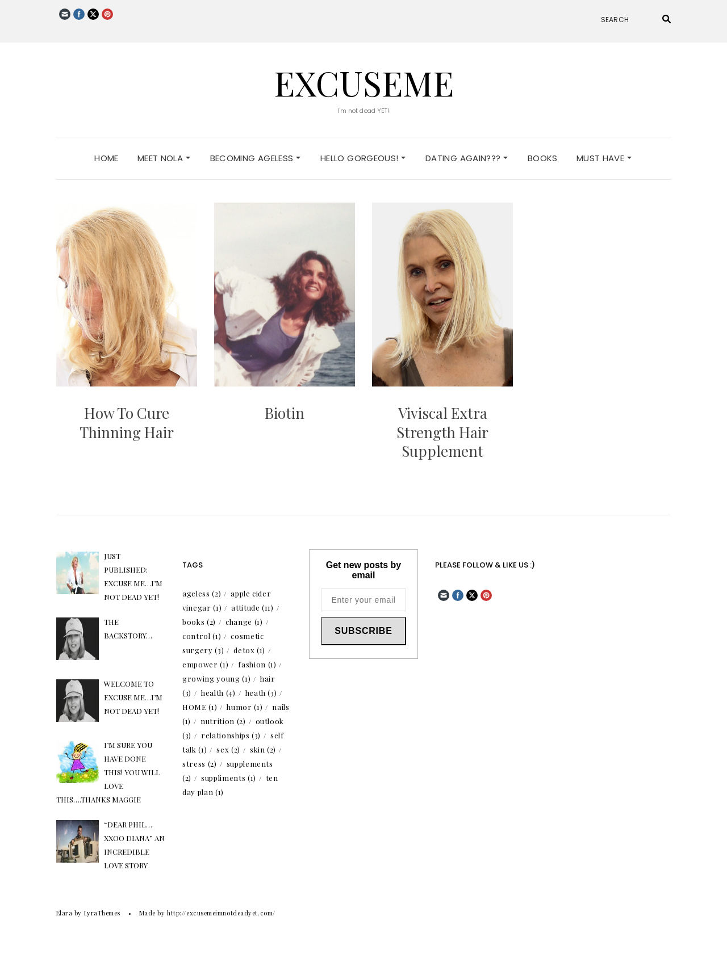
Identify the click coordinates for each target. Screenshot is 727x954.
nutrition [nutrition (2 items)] (222, 721)
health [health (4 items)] (218, 692)
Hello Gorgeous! (363, 158)
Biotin (284, 413)
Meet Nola (163, 158)
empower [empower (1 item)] (205, 664)
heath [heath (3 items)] (261, 692)
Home (106, 158)
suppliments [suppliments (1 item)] (228, 778)
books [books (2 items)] (199, 622)
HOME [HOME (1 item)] (199, 707)
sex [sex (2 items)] (228, 749)
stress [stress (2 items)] (199, 763)
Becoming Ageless (255, 158)
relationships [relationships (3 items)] (231, 735)
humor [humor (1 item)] (244, 707)
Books (543, 158)
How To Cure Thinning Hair (127, 422)
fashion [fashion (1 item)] (257, 664)
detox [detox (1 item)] (249, 650)
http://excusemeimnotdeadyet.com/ (221, 913)
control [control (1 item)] (201, 636)
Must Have (604, 158)
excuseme (364, 82)
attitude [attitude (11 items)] (252, 607)
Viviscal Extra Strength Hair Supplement (442, 432)
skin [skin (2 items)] (263, 749)
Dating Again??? (466, 158)
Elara (64, 913)
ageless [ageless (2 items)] (201, 593)
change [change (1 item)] (244, 622)
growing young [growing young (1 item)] (216, 678)
